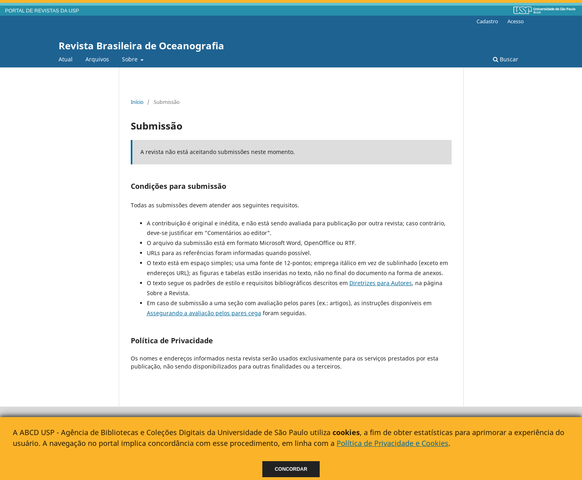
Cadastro (487, 21)
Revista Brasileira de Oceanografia (141, 45)
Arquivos (97, 59)
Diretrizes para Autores (380, 283)
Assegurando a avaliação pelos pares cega (204, 313)
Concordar (291, 469)
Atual (66, 59)
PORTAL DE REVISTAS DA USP (42, 11)
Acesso (515, 21)
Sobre (130, 59)
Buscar (505, 59)
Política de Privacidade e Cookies (392, 443)
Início (137, 101)
